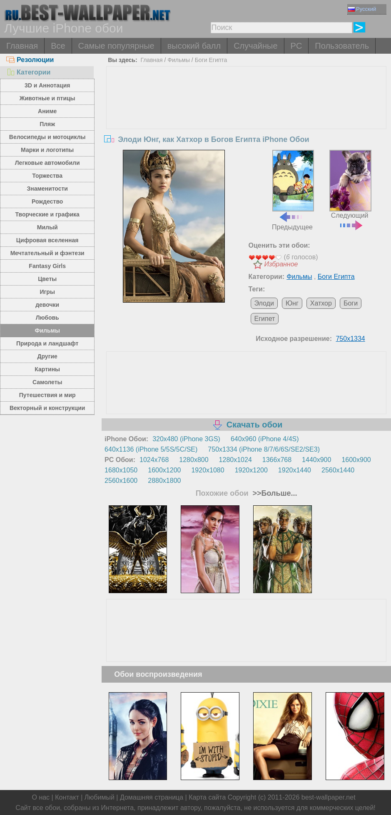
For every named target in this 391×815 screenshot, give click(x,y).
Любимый (100, 797)
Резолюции (30, 59)
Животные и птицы (47, 98)
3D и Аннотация (47, 85)
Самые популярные (116, 45)
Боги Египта (211, 60)
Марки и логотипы (47, 150)
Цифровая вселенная (47, 240)
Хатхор (321, 303)
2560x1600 (121, 480)
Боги (351, 303)
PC (296, 45)
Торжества (47, 175)
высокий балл (194, 45)
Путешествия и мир (47, 395)
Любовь (47, 317)
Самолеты (47, 382)
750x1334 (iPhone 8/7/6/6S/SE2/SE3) (264, 449)
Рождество (47, 201)
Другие (47, 356)
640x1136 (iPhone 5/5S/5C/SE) (151, 449)
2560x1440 (337, 470)
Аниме (47, 111)
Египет (264, 318)
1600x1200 (164, 470)
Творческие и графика (47, 214)
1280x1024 (235, 459)
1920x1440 (294, 470)
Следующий (350, 189)
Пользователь (342, 45)
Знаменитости (47, 188)
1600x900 (356, 459)
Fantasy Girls (47, 266)
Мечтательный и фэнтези (47, 253)
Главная (22, 45)
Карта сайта (207, 797)
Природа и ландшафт (47, 343)
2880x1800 (164, 480)
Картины (47, 369)
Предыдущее (293, 190)
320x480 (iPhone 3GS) (186, 438)
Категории (28, 72)
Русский (362, 9)
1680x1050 (121, 470)
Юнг (292, 303)
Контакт (67, 797)
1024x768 (154, 459)
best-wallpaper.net (328, 797)
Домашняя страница (151, 797)
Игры (47, 291)
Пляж (47, 124)
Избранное (281, 264)
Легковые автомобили (47, 162)
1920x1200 (251, 470)
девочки (47, 304)
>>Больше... (273, 493)
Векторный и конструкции (47, 408)
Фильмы (47, 330)
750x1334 (350, 338)
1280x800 (193, 459)
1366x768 (276, 459)
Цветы (47, 279)
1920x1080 (207, 470)
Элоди (264, 303)
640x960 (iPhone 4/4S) (265, 438)
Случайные (255, 45)
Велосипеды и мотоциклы (47, 137)
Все (58, 45)
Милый (47, 227)
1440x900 (316, 459)
